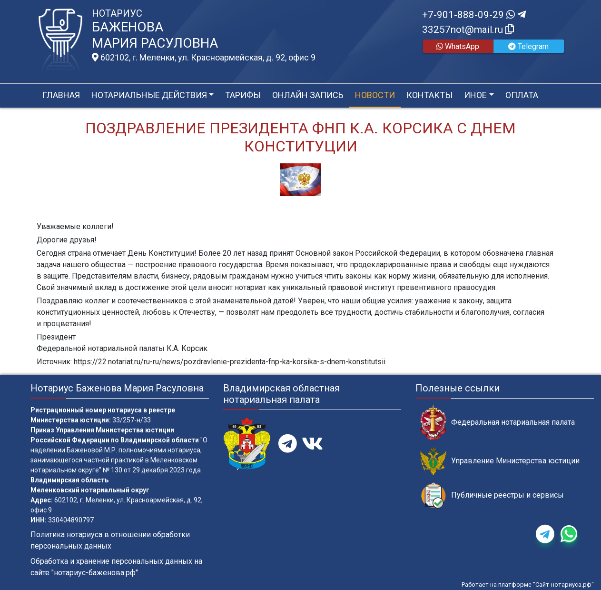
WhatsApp (457, 46)
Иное (475, 95)
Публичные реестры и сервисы (492, 495)
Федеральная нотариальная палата (497, 422)
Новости (375, 95)
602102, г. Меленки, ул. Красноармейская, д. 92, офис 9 (203, 57)
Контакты (429, 95)
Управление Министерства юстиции (500, 461)
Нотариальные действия (149, 95)
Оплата (521, 95)
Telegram (528, 46)
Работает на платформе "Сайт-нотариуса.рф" (528, 584)
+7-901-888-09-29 (474, 14)
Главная (61, 95)
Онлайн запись (308, 95)
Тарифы (243, 95)
